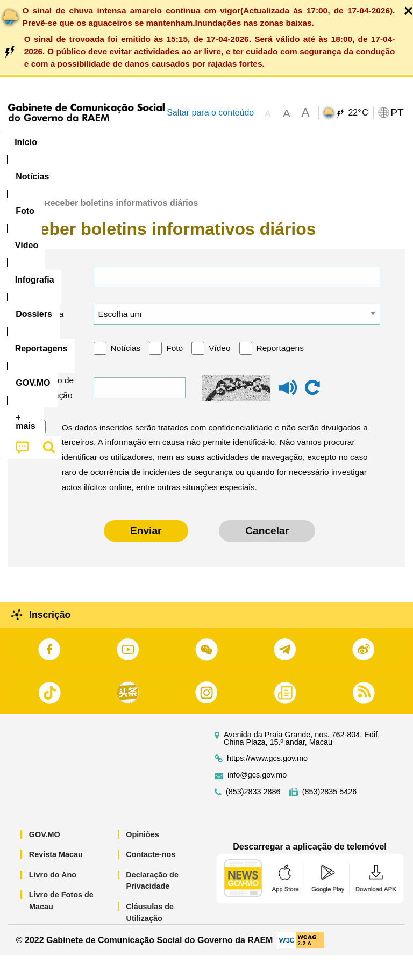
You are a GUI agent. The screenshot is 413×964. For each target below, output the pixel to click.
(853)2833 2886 (253, 800)
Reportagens (280, 356)
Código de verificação (53, 396)
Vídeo (219, 356)
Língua (50, 322)
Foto (174, 356)
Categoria (54, 356)
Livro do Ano (52, 883)
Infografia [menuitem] (217, 142)
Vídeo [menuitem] (165, 142)
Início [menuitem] (26, 142)
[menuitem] (73, 142)
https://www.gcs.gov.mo (267, 766)
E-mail (48, 285)
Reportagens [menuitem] (341, 142)
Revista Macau (56, 863)
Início (19, 211)
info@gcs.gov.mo (257, 783)
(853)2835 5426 (329, 800)
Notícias (126, 356)
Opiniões (142, 842)
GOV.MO (44, 842)
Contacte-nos (150, 863)
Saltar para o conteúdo (210, 112)
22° (358, 113)
